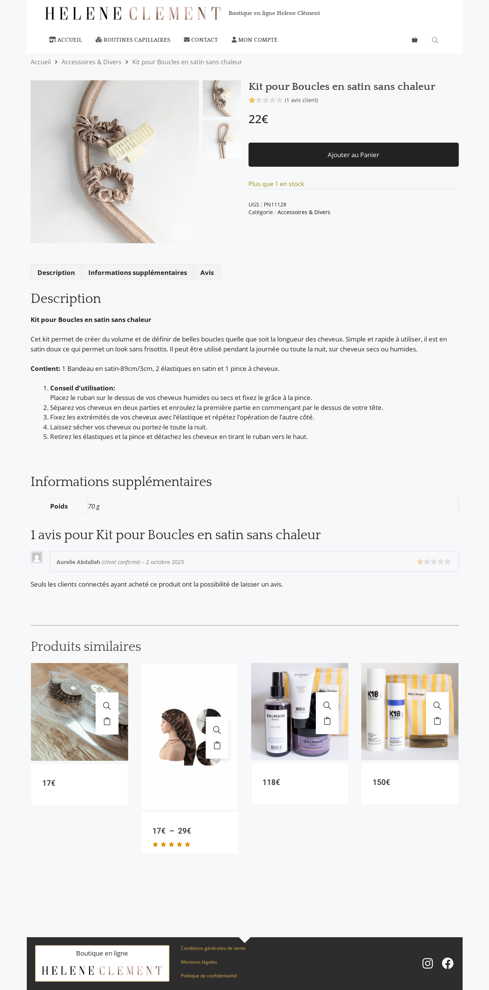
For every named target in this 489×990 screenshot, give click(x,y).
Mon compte (255, 40)
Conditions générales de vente (213, 948)
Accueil (65, 40)
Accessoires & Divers (92, 62)
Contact (201, 40)
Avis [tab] (207, 272)
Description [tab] (56, 272)
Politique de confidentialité (209, 975)
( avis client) (301, 100)
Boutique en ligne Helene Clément (274, 13)
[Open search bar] (436, 40)
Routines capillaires (133, 40)
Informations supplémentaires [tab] (137, 272)
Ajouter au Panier (353, 154)
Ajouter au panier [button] (107, 721)
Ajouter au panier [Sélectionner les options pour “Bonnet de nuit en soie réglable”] (217, 745)
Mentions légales (199, 962)
